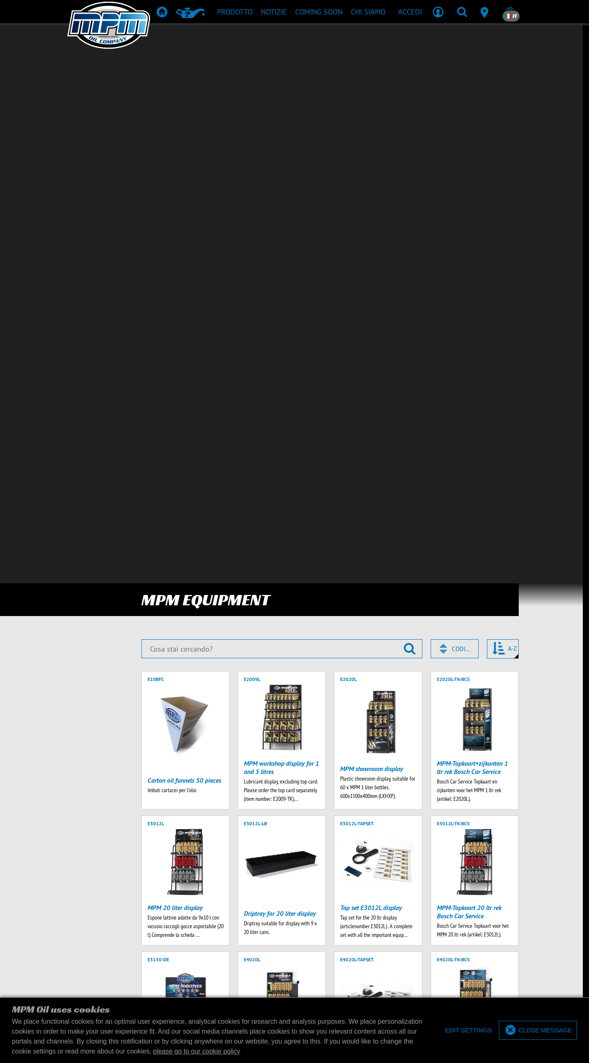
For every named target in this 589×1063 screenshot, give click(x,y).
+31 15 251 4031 (362, 879)
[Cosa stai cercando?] (281, 75)
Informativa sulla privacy (354, 899)
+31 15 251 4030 (273, 879)
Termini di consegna (294, 899)
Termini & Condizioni (240, 899)
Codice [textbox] (461, 76)
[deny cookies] (467, 1030)
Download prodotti (293, 724)
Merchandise (373, 711)
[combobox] (454, 76)
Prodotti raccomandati (264, 711)
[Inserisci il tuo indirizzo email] (137, 656)
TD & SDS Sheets (326, 711)
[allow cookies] (538, 1030)
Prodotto (210, 711)
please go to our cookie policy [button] (196, 1051)
